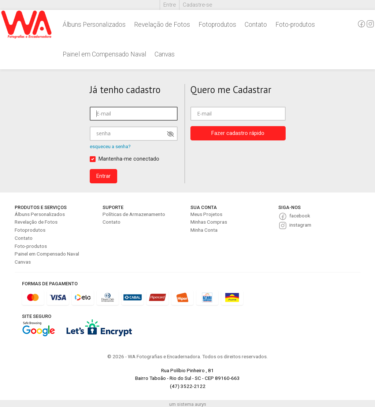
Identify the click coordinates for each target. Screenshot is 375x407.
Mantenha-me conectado (129, 159)
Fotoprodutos (217, 24)
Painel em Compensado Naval (104, 54)
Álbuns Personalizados (94, 24)
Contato (256, 24)
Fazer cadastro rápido (237, 133)
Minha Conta (204, 230)
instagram (300, 225)
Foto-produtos (295, 24)
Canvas (165, 54)
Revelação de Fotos (162, 24)
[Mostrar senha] (170, 134)
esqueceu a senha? (110, 146)
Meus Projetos (206, 214)
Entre (169, 4)
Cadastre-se (197, 4)
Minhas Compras (208, 222)
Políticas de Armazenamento (134, 214)
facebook (299, 216)
